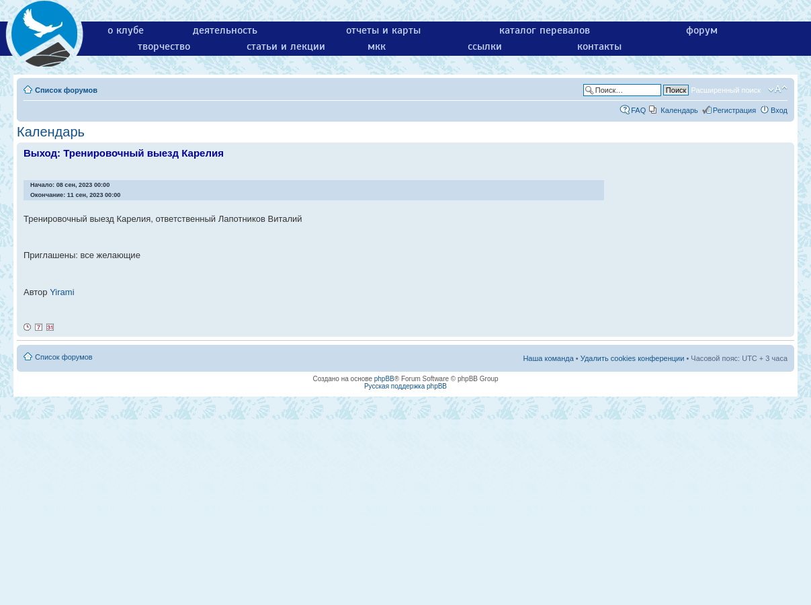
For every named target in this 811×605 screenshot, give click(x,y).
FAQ (638, 110)
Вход (779, 110)
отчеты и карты (383, 30)
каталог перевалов (544, 30)
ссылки (485, 46)
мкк (377, 46)
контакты (599, 46)
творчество (164, 46)
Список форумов (66, 90)
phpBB (384, 378)
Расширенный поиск (726, 90)
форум (702, 30)
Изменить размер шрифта (777, 89)
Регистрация (734, 110)
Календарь (679, 110)
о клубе (126, 30)
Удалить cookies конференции (633, 358)
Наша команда (548, 358)
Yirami (62, 292)
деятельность (225, 30)
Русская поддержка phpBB (405, 386)
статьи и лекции (286, 46)
